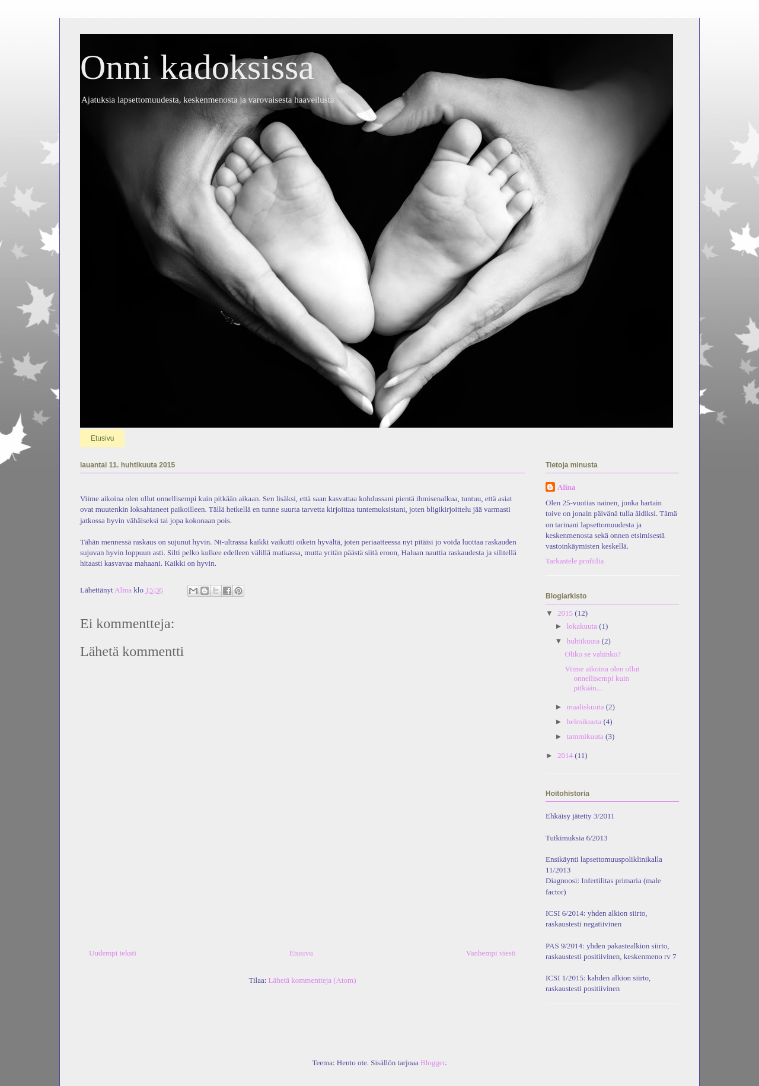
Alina (566, 487)
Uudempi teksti (112, 952)
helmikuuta (585, 721)
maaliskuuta (586, 706)
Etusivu (102, 438)
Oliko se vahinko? (593, 653)
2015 (566, 613)
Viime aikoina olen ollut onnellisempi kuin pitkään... (602, 678)
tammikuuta (586, 736)
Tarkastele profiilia (575, 560)
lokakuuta (583, 626)
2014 (566, 755)
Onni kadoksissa (197, 67)
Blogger (432, 1062)
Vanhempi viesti (491, 952)
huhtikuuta (584, 640)
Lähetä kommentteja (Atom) (312, 980)
